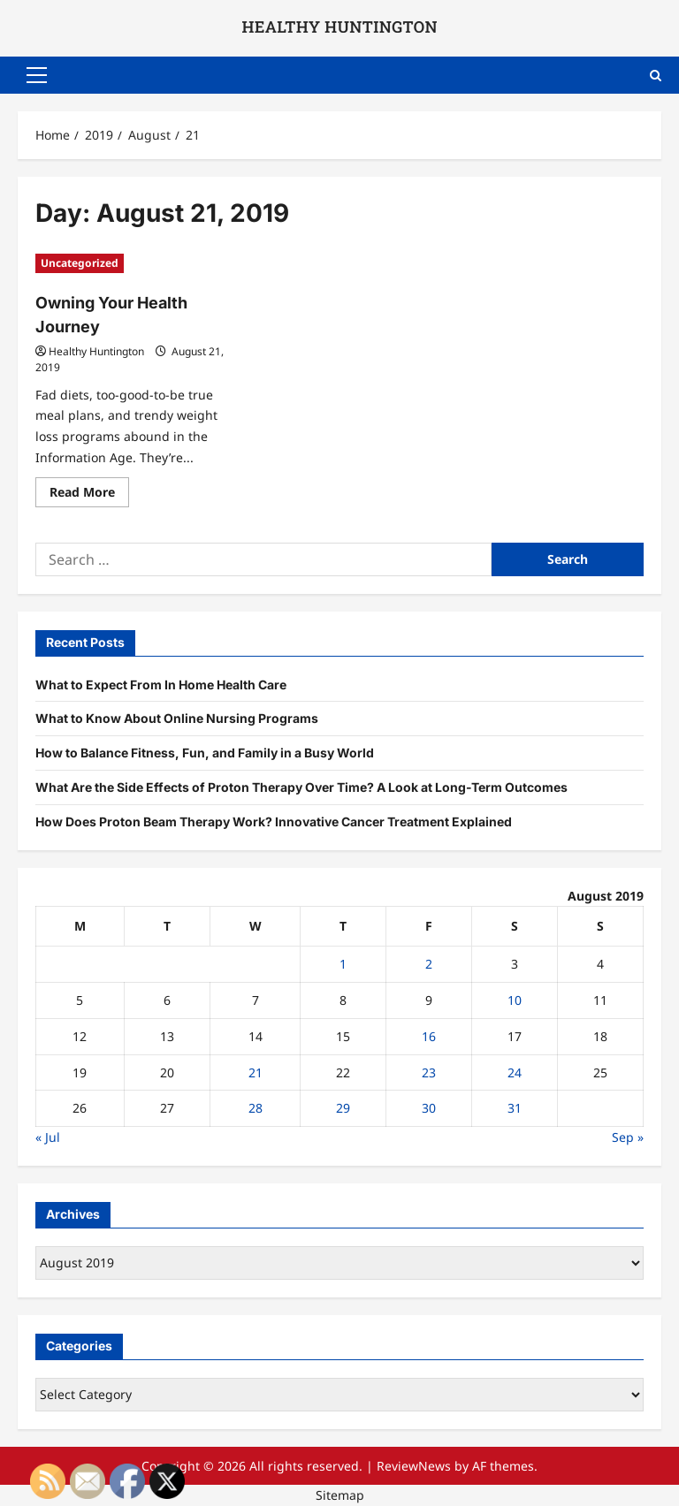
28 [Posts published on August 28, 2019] (255, 1107)
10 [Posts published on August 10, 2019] (514, 1000)
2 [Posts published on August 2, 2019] (428, 963)
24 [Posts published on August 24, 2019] (514, 1072)
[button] (37, 75)
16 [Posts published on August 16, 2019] (429, 1036)
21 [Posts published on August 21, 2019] (255, 1072)
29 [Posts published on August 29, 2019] (343, 1107)
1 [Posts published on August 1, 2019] (343, 963)
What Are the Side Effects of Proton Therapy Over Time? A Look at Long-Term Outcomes (301, 787)
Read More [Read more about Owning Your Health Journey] (89, 495)
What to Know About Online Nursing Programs (176, 718)
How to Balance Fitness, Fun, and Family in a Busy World (204, 752)
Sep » (628, 1137)
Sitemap (340, 1495)
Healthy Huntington (96, 351)
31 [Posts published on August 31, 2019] (514, 1107)
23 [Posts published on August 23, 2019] (429, 1072)
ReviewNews (414, 1465)
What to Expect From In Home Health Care (160, 684)
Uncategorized (79, 262)
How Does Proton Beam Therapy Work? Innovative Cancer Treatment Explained (273, 821)
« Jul (47, 1137)
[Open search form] (655, 74)
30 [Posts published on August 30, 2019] (429, 1107)
